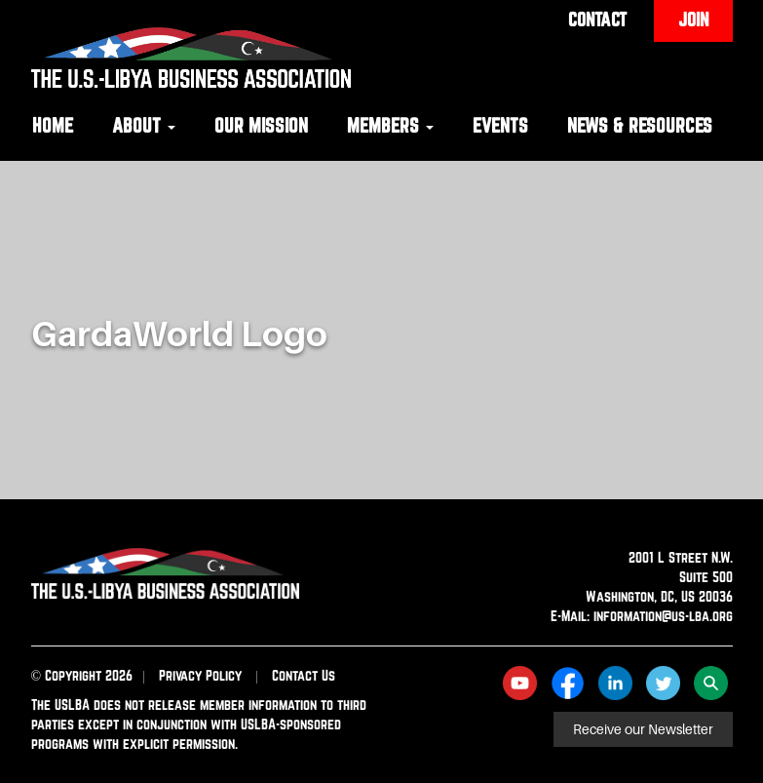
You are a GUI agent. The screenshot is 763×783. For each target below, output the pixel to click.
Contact (597, 19)
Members (390, 125)
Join (693, 19)
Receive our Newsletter (643, 729)
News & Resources (639, 125)
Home (52, 125)
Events (500, 125)
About (143, 125)
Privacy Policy (200, 675)
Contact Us (303, 675)
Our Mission (261, 125)
